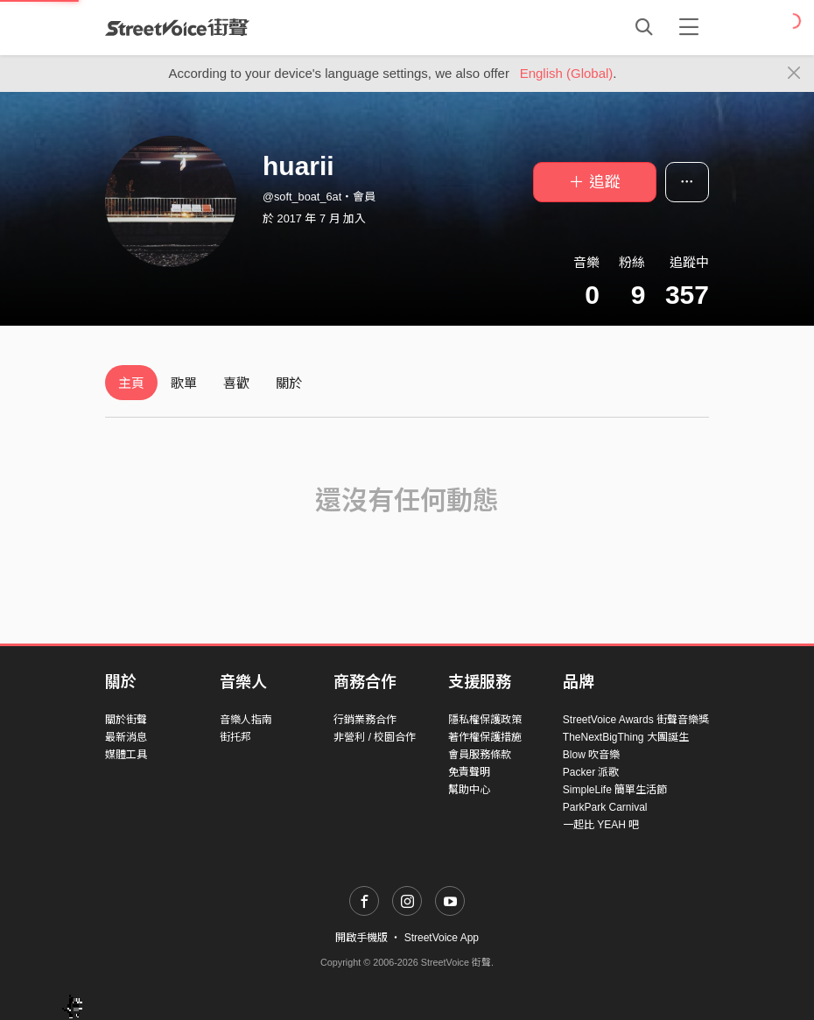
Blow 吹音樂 (591, 755)
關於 (289, 383)
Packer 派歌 (591, 772)
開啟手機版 (361, 938)
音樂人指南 (246, 720)
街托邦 (235, 737)
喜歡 (236, 383)
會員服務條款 (479, 755)
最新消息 (126, 737)
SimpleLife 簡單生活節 (615, 790)
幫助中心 (469, 790)
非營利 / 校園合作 (374, 737)
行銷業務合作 (364, 720)
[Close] (794, 73)
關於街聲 (126, 720)
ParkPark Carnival (605, 807)
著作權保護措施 (485, 737)
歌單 (184, 383)
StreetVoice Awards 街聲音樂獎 (636, 720)
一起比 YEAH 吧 (601, 825)
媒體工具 (126, 755)
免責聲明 (469, 772)
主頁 (131, 383)
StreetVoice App (441, 938)
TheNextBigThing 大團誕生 (626, 737)
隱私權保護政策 (485, 720)
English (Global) (567, 73)
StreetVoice (177, 27)
